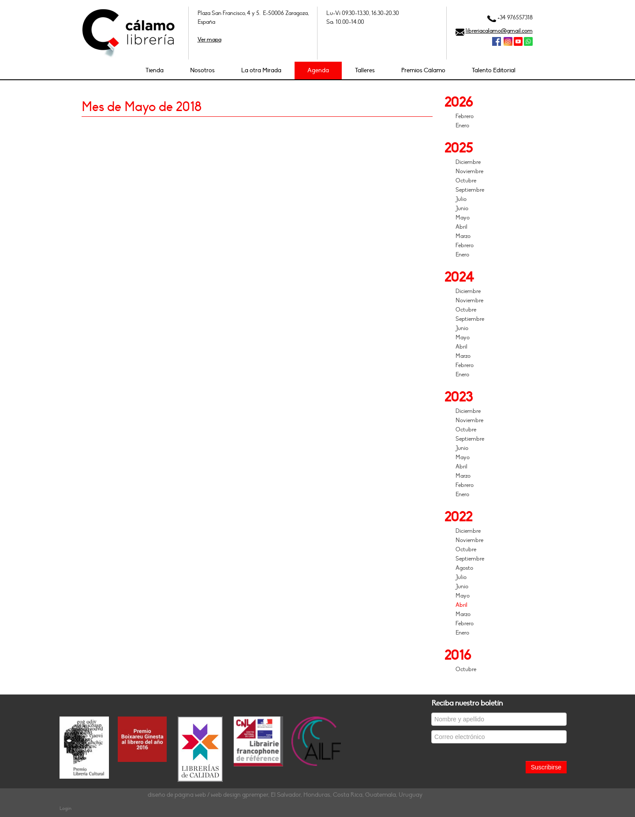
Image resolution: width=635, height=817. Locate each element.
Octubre (466, 180)
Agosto (464, 568)
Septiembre (470, 189)
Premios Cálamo (423, 70)
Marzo (463, 236)
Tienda (155, 70)
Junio (462, 208)
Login (65, 808)
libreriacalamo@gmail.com (499, 30)
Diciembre (468, 162)
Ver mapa (209, 39)
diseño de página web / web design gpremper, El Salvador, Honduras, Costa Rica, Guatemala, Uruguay (285, 794)
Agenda (318, 70)
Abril (461, 226)
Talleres (365, 70)
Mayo (463, 217)
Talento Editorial (493, 70)
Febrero (465, 116)
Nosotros (202, 70)
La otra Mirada (261, 70)
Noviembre (469, 171)
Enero (462, 125)
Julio (461, 199)
